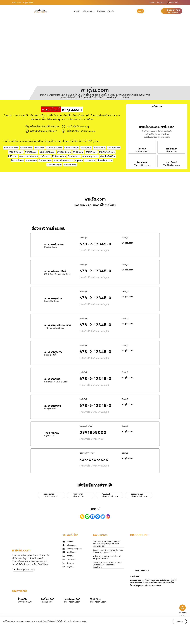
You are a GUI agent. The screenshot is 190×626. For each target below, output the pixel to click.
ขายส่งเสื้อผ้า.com (107, 152)
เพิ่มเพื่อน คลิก (78, 494)
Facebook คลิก (72, 599)
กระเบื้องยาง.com (47, 152)
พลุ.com (79, 160)
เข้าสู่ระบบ (160, 2)
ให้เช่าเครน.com (59, 156)
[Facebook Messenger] (97, 516)
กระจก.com (86, 147)
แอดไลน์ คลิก (171, 148)
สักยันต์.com (91, 152)
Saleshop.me (70, 164)
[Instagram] (108, 516)
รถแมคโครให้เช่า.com (28, 156)
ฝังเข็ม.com (78, 152)
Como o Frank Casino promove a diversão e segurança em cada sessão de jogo (107, 543)
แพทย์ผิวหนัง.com (54, 147)
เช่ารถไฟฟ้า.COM (107, 156)
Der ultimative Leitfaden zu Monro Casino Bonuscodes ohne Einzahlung (107, 564)
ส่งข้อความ (95, 599)
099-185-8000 (142, 151)
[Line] (87, 516)
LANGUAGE (174, 2)
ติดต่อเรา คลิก (173, 10)
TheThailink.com (171, 165)
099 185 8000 (173, 12)
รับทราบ (179, 621)
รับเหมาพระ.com (54, 164)
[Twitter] (102, 516)
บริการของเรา (88, 11)
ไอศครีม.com (99, 147)
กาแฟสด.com (31, 152)
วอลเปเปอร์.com (11, 147)
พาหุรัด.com (31, 160)
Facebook (142, 162)
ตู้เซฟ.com (39, 147)
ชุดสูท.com (90, 160)
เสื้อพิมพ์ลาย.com (104, 160)
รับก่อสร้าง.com (71, 147)
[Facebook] (92, 516)
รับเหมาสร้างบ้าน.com (63, 160)
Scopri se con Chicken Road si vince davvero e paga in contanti (108, 551)
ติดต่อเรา (152, 2)
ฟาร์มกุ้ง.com (114, 147)
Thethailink (171, 151)
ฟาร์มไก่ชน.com (16, 152)
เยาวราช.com (26, 147)
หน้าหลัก (76, 11)
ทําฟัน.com (45, 156)
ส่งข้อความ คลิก (137, 494)
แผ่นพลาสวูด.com (90, 156)
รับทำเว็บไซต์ (171, 162)
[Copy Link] (82, 516)
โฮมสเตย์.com (17, 160)
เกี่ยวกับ (110, 11)
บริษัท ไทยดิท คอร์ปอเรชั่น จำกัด (156, 127)
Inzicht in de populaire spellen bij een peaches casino (106, 557)
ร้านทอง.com (74, 156)
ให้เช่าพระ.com (45, 160)
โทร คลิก (142, 148)
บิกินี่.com (12, 156)
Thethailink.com (142, 165)
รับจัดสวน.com (64, 152)
